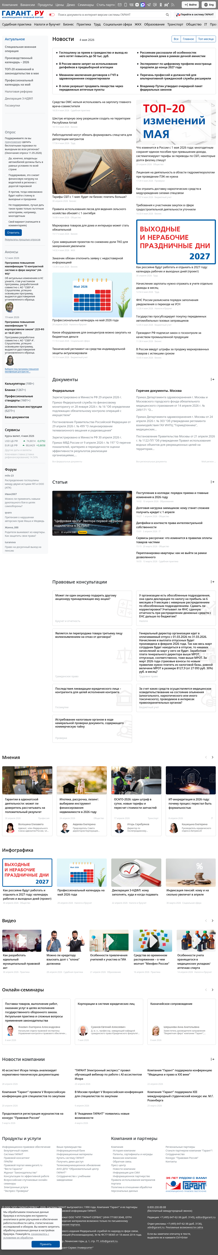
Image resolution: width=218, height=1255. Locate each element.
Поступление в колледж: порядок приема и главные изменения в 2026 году (172, 495)
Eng (209, 5)
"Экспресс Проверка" (16, 1190)
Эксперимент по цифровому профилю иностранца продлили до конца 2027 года (175, 65)
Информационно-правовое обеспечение (26, 1146)
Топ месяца (206, 39)
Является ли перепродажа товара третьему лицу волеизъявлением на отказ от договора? (88, 635)
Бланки (15, 390)
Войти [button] (190, 5)
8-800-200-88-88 (156, 1207)
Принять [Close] (46, 1244)
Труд (97, 24)
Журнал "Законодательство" (20, 1172)
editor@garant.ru (206, 1217)
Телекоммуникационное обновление (79, 1165)
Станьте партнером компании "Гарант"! (189, 1150)
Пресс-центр (118, 1165)
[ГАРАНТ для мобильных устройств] (125, 5)
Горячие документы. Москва (159, 390)
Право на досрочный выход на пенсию (23, 548)
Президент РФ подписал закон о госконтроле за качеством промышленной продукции (168, 335)
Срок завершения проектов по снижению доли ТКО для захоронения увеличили (90, 244)
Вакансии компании (125, 1157)
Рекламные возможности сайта (184, 1227)
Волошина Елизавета (30, 824)
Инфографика (17, 850)
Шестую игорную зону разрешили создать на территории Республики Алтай (91, 120)
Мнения (11, 757)
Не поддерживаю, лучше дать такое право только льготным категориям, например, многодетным (26, 210)
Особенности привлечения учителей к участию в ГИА (108, 957)
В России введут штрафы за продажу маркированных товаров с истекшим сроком (172, 351)
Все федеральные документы (67, 461)
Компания (10, 5)
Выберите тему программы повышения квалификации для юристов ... (22, 370)
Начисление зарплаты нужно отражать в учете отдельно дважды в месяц (174, 286)
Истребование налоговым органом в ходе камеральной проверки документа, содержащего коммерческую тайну (89, 723)
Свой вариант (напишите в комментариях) (24, 223)
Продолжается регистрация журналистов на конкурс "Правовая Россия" (32, 1116)
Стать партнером (110, 5)
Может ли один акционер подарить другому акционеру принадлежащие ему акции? (85, 597)
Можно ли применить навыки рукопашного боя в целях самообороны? (22, 502)
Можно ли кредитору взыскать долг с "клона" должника (63, 959)
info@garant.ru (109, 1241)
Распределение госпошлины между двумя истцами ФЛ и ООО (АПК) (24, 484)
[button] (195, 14)
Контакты (171, 1161)
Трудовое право (148, 676)
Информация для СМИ (126, 1172)
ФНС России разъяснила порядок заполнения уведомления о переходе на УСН (167, 302)
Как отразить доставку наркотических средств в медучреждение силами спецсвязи (168, 191)
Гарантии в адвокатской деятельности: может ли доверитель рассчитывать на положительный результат (25, 805)
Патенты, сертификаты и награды (133, 1154)
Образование (154, 24)
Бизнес (68, 24)
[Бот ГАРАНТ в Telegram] (155, 5)
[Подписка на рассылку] (120, 5)
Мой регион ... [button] (209, 461)
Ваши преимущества (69, 1146)
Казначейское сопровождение (171, 1004)
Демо (71, 5)
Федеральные (63, 390)
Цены (59, 5)
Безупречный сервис (16, 1150)
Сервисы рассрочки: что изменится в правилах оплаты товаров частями (174, 540)
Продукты (45, 5)
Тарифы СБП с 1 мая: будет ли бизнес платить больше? (89, 197)
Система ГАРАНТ (13, 1154)
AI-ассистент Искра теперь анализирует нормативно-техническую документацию (30, 1072)
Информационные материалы (75, 1154)
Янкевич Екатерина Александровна (39, 1027)
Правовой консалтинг (17, 1157)
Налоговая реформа (18, 91)
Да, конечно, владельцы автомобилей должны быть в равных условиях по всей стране (26, 164)
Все (176, 39)
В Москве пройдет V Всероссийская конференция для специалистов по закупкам (109, 1094)
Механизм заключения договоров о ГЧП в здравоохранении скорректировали (88, 76)
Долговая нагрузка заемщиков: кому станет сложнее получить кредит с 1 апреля (172, 510)
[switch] (52, 14)
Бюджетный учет (79, 357)
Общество (194, 24)
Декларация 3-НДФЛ (19, 98)
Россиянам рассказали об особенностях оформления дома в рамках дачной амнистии (172, 54)
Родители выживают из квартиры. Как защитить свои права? (25, 533)
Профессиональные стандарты (19, 398)
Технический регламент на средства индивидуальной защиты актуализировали (88, 351)
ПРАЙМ (8, 1161)
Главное (188, 39)
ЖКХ (138, 24)
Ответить (13, 232)
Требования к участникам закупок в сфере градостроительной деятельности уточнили (166, 207)
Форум (11, 469)
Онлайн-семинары (23, 989)
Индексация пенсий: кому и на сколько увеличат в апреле (188, 892)
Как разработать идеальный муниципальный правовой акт (21, 961)
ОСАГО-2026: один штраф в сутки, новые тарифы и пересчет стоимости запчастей (135, 803)
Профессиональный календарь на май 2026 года (85, 320)
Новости (63, 39)
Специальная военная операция (20, 49)
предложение (13, 142)
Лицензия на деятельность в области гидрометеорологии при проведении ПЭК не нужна (175, 174)
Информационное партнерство (131, 1176)
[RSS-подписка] (173, 5)
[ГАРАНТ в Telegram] (149, 5)
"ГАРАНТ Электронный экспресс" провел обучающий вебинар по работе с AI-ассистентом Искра (108, 1074)
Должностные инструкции (23, 409)
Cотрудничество (175, 1154)
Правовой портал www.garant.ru (23, 1165)
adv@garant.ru (155, 1227)
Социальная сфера (117, 24)
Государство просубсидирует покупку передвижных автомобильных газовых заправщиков (171, 318)
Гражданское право (66, 676)
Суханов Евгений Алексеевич (108, 1027)
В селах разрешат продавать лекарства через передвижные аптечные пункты (91, 87)
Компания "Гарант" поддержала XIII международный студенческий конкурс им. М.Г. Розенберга (180, 1096)
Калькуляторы (19, 384)
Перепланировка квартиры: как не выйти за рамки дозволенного (171, 555)
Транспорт (175, 24)
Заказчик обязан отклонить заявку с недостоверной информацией (87, 260)
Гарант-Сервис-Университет (75, 1247)
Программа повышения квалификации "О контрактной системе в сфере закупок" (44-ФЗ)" (24, 268)
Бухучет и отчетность (67, 621)
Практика (84, 24)
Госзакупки (12, 105)
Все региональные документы (151, 461)
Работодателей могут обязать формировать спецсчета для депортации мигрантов (92, 137)
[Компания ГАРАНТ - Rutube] (167, 5)
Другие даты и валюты (18, 450)
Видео (9, 920)
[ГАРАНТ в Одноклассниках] (161, 5)
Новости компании (124, 1168)
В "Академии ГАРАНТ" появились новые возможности (102, 1116)
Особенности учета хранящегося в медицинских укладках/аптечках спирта (193, 961)
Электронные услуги (16, 1187)
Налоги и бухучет (47, 24)
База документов (17, 417)
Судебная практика (16, 24)
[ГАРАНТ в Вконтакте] (131, 5)
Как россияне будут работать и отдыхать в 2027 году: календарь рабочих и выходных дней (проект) (172, 269)
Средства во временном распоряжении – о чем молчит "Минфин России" (151, 959)
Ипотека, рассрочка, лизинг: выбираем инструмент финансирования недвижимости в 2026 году (79, 805)
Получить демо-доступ (70, 1161)
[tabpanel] (134, 69)
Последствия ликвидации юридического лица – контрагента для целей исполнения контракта (88, 690)
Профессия (44, 818)
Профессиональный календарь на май (19, 82)
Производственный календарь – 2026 (18, 60)
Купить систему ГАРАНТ (70, 1157)
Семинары (86, 5)
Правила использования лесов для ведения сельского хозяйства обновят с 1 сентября (89, 211)
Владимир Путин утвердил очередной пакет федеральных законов (171, 87)
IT (205, 24)
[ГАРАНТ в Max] (143, 4)
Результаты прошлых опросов (22, 239)
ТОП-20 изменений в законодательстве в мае (22, 71)
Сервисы (12, 429)
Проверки (160, 180)
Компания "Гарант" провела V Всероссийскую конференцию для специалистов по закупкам (33, 1094)
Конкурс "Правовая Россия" (182, 1157)
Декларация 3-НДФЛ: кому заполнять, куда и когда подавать (135, 892)
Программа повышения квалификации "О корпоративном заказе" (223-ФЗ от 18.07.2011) (24, 327)
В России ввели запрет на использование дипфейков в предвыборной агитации (88, 65)
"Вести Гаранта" (13, 1168)
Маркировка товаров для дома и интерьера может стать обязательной (90, 227)
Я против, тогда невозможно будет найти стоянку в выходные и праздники (25, 195)
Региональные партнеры (180, 1146)
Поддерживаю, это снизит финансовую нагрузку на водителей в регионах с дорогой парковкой (24, 180)
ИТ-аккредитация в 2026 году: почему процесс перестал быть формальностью (190, 803)
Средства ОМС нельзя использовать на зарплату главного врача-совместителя (91, 104)
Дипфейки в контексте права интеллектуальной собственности (169, 525)
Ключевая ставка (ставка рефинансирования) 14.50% (21, 456)
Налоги (143, 621)
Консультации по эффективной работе (26, 1176)
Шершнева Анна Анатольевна (181, 1027)
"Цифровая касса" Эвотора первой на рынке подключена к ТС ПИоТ (88, 523)
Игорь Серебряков (138, 824)
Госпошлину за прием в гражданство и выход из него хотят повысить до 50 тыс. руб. (93, 54)
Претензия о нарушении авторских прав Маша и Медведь (24, 519)
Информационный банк (71, 1150)
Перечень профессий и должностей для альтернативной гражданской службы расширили (175, 76)
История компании (124, 1150)
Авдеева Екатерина (84, 824)
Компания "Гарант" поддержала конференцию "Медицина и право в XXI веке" (179, 1072)
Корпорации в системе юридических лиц (106, 1004)
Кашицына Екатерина (195, 824)
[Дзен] (137, 4)
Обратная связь (122, 1161)
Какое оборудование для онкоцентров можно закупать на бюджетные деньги (91, 335)
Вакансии (27, 5)
